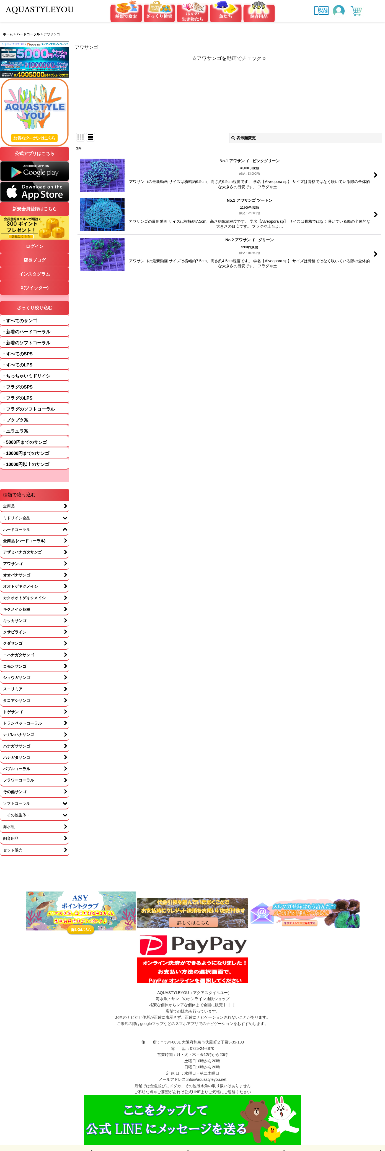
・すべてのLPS (17, 365)
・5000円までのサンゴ (24, 442)
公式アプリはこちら (35, 153)
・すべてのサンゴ (19, 320)
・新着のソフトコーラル (26, 342)
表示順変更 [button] (243, 138)
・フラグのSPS (17, 387)
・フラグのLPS (17, 398)
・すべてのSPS (17, 354)
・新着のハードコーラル (26, 331)
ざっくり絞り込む (34, 307)
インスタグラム (34, 274)
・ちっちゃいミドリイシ (26, 376)
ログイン (34, 246)
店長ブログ (35, 260)
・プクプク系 (15, 420)
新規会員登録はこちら (34, 208)
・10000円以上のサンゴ (26, 464)
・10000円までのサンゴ (26, 453)
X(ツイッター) (34, 287)
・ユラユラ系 (15, 431)
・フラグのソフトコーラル (28, 409)
